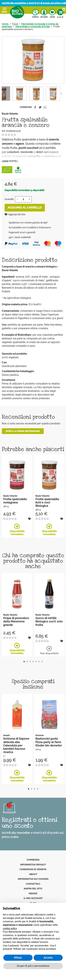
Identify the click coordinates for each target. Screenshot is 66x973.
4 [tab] (33, 661)
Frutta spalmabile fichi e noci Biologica (47, 502)
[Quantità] (23, 199)
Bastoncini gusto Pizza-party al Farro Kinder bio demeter (48, 742)
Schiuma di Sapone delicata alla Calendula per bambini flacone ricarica (16, 745)
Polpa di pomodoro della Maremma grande (16, 621)
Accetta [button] (48, 957)
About (33, 874)
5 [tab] (35, 661)
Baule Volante (10, 113)
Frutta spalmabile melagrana (15, 501)
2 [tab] (27, 661)
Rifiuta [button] (18, 957)
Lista (52, 13)
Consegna (33, 859)
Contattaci (33, 884)
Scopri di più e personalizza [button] (33, 965)
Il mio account (33, 898)
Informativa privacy (33, 864)
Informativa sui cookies (33, 879)
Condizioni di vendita (33, 869)
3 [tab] (30, 661)
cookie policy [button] (10, 928)
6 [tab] (38, 661)
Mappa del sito (33, 888)
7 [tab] (41, 661)
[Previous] (61, 93)
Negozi (33, 893)
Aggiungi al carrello (25, 207)
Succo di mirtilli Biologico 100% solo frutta (49, 621)
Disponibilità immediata (17, 530)
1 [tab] (24, 661)
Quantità (9, 199)
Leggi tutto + (10, 161)
